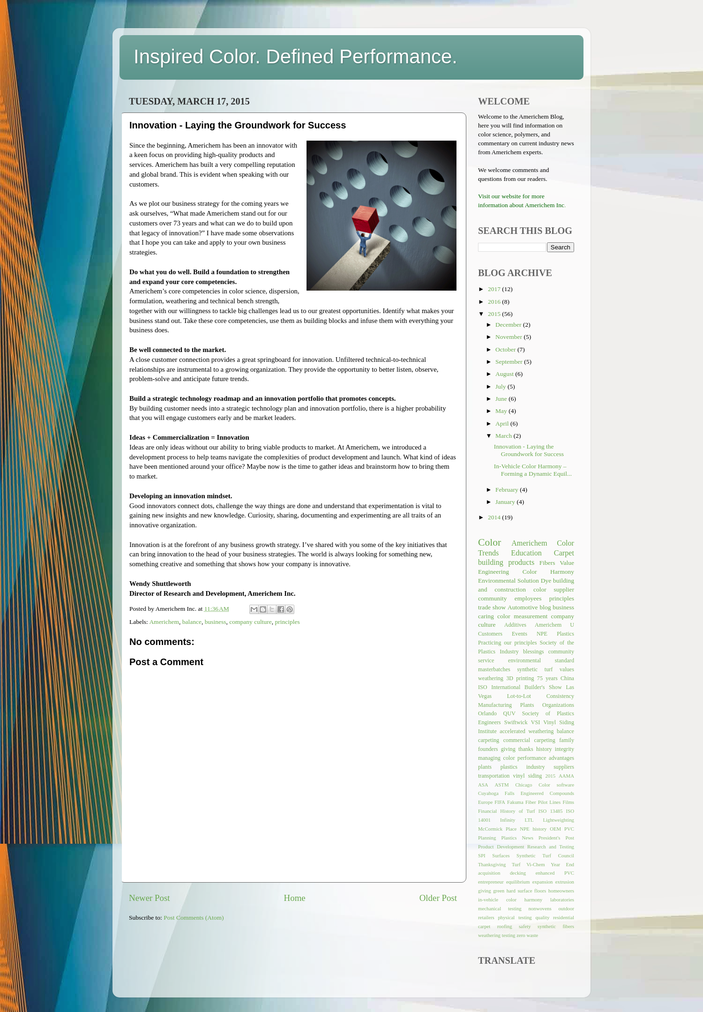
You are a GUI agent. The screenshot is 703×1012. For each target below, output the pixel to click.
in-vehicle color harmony (510, 899)
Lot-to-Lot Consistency (540, 696)
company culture (250, 621)
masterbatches (494, 669)
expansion (542, 882)
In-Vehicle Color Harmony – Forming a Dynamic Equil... (533, 470)
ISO (482, 687)
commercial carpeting (529, 740)
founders (488, 749)
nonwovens (539, 908)
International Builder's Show (526, 687)
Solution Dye (534, 580)
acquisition (489, 873)
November (509, 336)
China (567, 678)
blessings (533, 651)
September (509, 361)
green (498, 890)
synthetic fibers (556, 926)
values (567, 669)
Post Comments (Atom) (194, 917)
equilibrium (518, 882)
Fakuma (515, 802)
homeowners (561, 890)
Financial (487, 811)
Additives (515, 625)
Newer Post (149, 898)
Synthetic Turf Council (545, 855)
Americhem (164, 621)
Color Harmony (548, 571)
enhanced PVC (555, 873)
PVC (569, 829)
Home (295, 898)
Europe (485, 802)
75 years (547, 678)
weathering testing (496, 935)
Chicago (523, 784)
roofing (504, 926)
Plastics (565, 633)
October (506, 349)
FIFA (499, 802)
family (566, 740)
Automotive (523, 607)
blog (545, 607)
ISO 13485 (550, 811)
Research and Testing (550, 846)
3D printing (520, 678)
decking (518, 873)
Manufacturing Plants (506, 705)
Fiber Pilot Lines (543, 802)
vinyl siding (527, 775)
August (505, 373)
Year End (562, 864)
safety (525, 926)
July (501, 386)
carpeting (488, 740)
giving (484, 890)
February (507, 489)
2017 (495, 288)
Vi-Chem (535, 864)
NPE (542, 633)
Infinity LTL (516, 820)
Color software (556, 784)
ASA (483, 784)
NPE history (533, 829)
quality (542, 917)
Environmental (497, 580)
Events (519, 633)
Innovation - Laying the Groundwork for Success (529, 450)
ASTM (502, 784)
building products (506, 562)
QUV (509, 713)
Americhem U (554, 625)
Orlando (487, 713)
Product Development (501, 846)
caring (486, 616)
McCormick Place (497, 829)
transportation (493, 775)
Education (526, 553)
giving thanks (517, 749)
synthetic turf (535, 669)
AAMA (566, 776)
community (492, 598)
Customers (490, 633)
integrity (564, 749)
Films (568, 802)
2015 (495, 313)
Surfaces (500, 855)
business (215, 621)
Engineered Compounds (547, 793)
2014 (495, 517)
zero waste (527, 935)
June (502, 398)
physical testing (514, 917)
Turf (516, 864)
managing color (496, 758)
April (502, 423)
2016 (495, 301)
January (505, 501)
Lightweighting (558, 820)
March (504, 435)
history (544, 749)
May (502, 410)
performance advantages (545, 758)
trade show (492, 607)
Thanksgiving (492, 864)
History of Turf (517, 811)
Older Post (438, 898)
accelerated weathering (526, 731)
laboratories (562, 899)
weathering (490, 678)
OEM (555, 829)
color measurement (522, 616)
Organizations (558, 705)
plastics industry (523, 767)
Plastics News (517, 837)
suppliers (563, 767)
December (509, 324)
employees (528, 598)
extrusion (564, 882)
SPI (482, 855)
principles (287, 621)
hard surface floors (526, 890)
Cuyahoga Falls (496, 793)
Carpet (564, 553)
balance (192, 621)
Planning (487, 837)
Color (489, 542)
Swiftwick (516, 722)
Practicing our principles (507, 642)
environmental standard (541, 660)
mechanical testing (500, 908)
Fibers (547, 562)
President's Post (556, 837)
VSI (535, 722)
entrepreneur (491, 882)
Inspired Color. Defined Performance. (295, 56)
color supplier (553, 589)
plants (485, 767)
